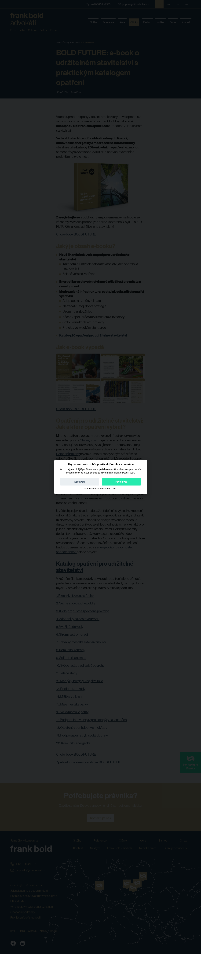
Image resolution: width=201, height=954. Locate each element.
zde (114, 489)
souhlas (121, 469)
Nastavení (79, 482)
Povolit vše (121, 482)
